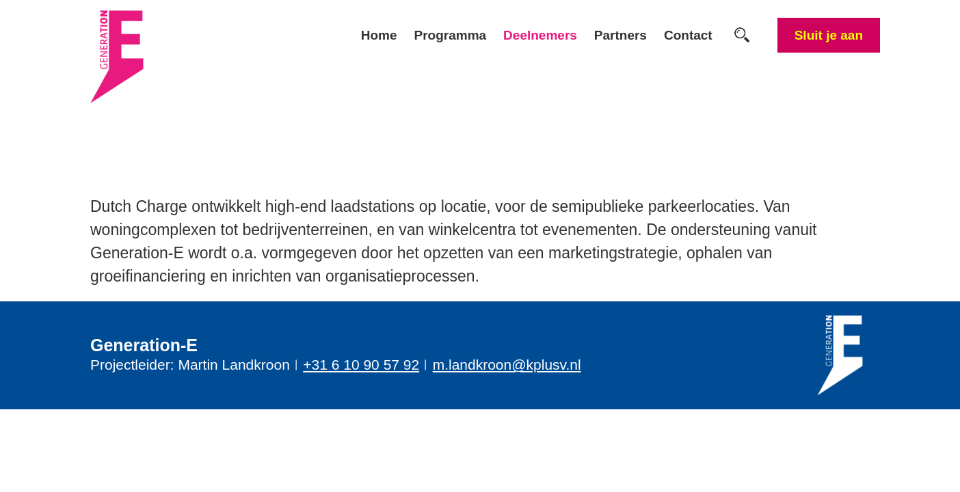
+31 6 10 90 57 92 (361, 364)
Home (379, 35)
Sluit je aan (829, 35)
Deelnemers (540, 35)
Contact (688, 35)
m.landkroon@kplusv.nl (507, 364)
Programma (450, 35)
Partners (620, 35)
